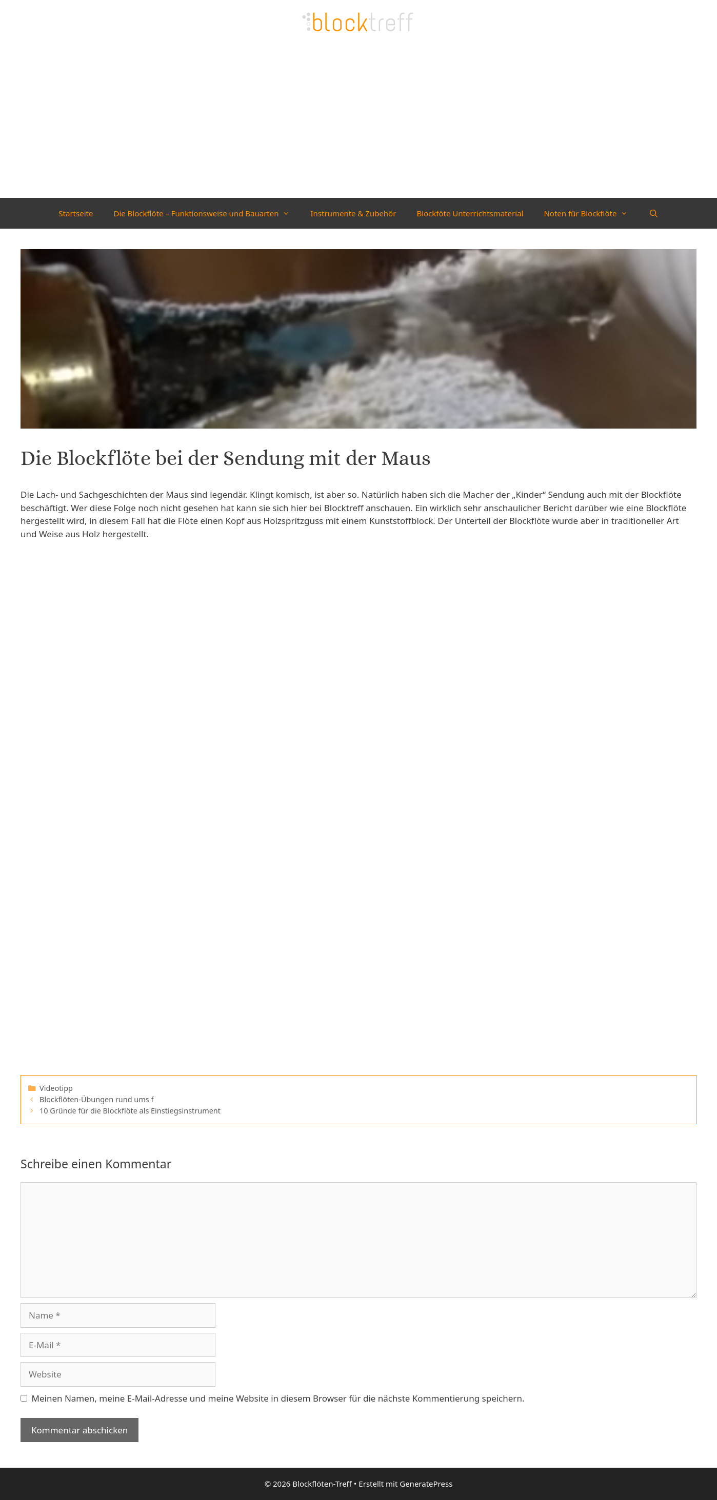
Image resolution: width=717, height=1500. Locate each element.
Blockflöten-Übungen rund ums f (96, 1099)
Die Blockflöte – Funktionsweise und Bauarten (206, 213)
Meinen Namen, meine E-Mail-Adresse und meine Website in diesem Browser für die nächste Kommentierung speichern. (278, 1398)
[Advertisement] (358, 121)
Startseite (75, 213)
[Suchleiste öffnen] (653, 213)
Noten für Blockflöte (591, 213)
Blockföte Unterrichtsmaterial (469, 213)
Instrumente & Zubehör (353, 213)
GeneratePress (426, 1483)
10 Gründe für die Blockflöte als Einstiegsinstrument (130, 1111)
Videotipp (56, 1088)
